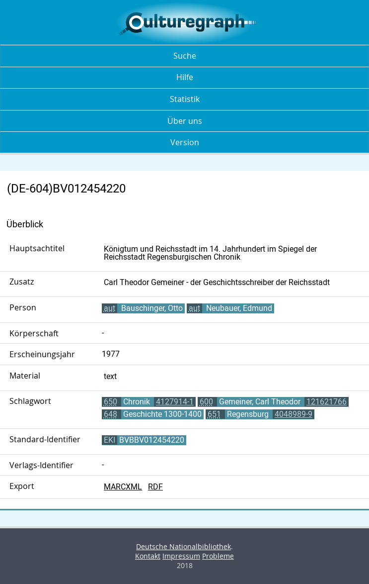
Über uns (184, 120)
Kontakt (147, 556)
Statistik (185, 99)
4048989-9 (293, 414)
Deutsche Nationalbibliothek (183, 546)
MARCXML (123, 486)
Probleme (218, 556)
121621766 (326, 401)
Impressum (181, 556)
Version (184, 142)
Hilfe (184, 77)
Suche (184, 55)
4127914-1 (175, 401)
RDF (155, 486)
